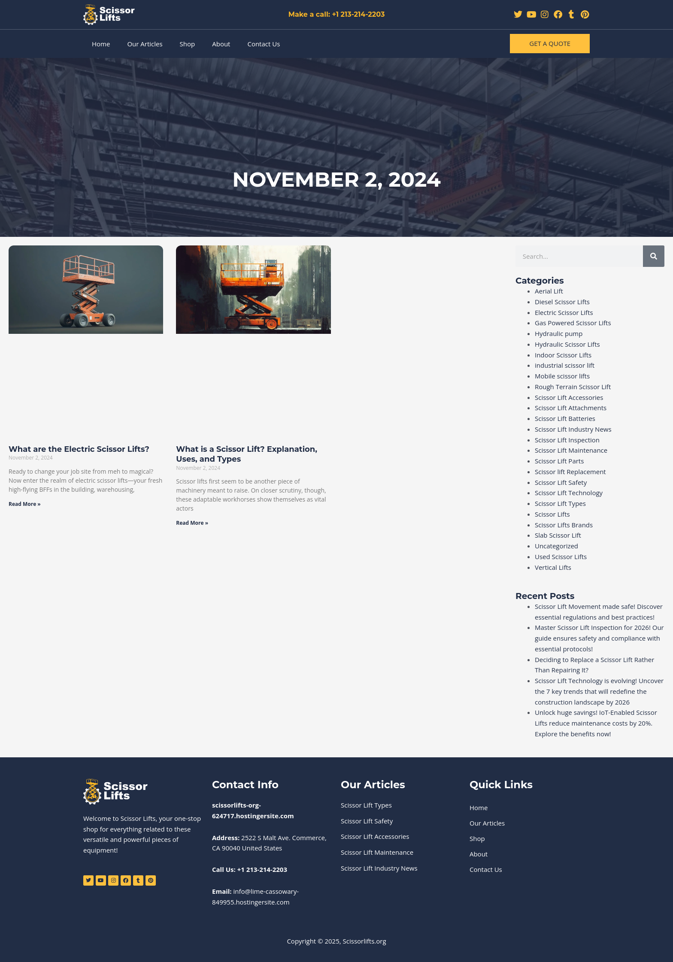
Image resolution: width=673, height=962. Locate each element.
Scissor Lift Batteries (565, 418)
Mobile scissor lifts (562, 376)
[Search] (653, 256)
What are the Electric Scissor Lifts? (79, 449)
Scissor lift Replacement (570, 471)
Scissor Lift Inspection (567, 440)
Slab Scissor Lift (558, 535)
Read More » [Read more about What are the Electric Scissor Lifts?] (25, 504)
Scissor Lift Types (560, 503)
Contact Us (263, 43)
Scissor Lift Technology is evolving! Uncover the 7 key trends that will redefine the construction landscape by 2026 (599, 691)
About (221, 43)
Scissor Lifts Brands (564, 524)
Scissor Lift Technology (569, 492)
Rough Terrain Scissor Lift (573, 386)
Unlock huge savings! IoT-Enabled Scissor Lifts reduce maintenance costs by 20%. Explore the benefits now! (596, 723)
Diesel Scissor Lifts (562, 301)
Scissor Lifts (552, 514)
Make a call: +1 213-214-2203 (336, 14)
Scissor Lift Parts (559, 461)
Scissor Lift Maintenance (571, 450)
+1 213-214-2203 (262, 869)
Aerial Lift (549, 291)
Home (101, 43)
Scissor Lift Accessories (569, 397)
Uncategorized (556, 546)
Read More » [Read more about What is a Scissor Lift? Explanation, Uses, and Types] (192, 522)
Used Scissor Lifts (561, 556)
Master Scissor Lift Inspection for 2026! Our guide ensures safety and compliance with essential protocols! (599, 638)
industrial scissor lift (564, 365)
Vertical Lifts (553, 567)
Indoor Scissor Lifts (563, 355)
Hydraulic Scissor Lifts (567, 344)
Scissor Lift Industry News (573, 429)
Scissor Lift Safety (561, 482)
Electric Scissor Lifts (564, 312)
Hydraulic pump (559, 333)
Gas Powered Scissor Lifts (573, 322)
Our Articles (144, 43)
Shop (187, 43)
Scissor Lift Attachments (570, 407)
